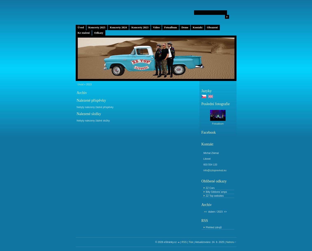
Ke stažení (84, 32)
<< (205, 211)
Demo (184, 27)
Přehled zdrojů (214, 227)
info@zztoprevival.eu (215, 170)
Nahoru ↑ (231, 242)
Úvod (81, 27)
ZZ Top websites (215, 195)
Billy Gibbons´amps (216, 191)
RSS (184, 242)
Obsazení (212, 27)
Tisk (191, 242)
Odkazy (98, 32)
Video (156, 27)
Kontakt (198, 27)
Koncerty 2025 (96, 27)
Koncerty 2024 (118, 27)
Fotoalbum (170, 27)
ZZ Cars (210, 188)
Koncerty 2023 (139, 27)
